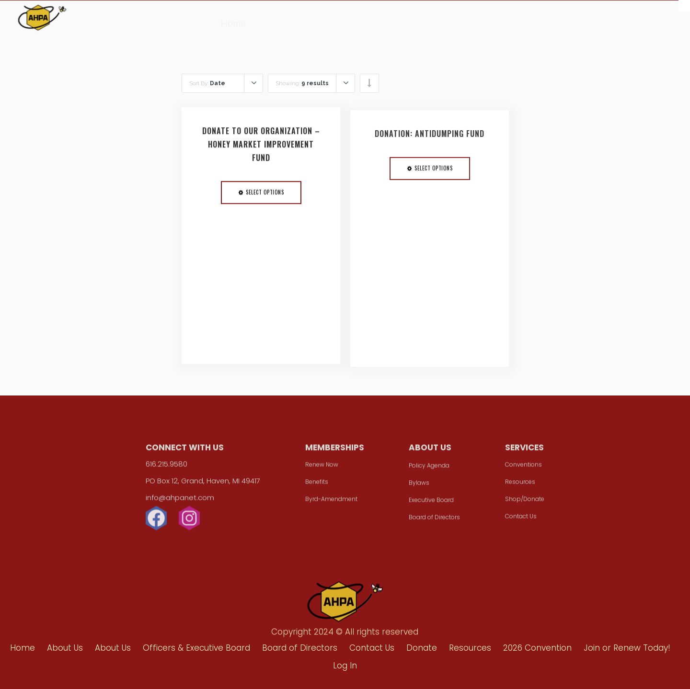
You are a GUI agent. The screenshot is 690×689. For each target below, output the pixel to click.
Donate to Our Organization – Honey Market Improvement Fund (261, 148)
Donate (330, 20)
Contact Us (521, 519)
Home (233, 18)
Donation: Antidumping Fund (429, 141)
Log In (345, 665)
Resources (381, 21)
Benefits (316, 485)
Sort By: (207, 83)
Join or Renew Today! (627, 648)
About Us (280, 19)
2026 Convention (453, 23)
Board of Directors (434, 520)
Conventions (523, 467)
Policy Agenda (429, 468)
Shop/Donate (524, 502)
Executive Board (431, 503)
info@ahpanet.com (180, 501)
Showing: (302, 83)
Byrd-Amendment (331, 502)
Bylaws (419, 486)
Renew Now (321, 467)
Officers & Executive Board (196, 648)
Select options (265, 196)
